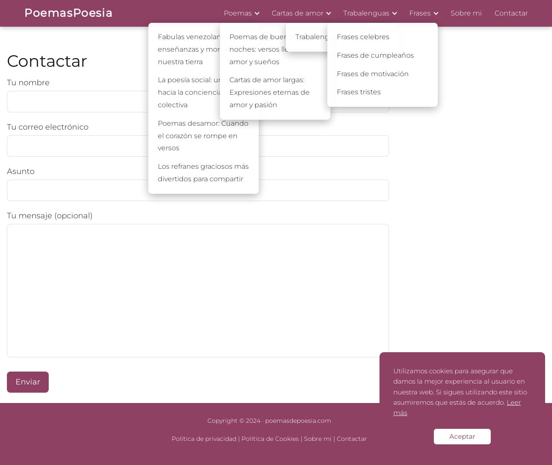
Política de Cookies (270, 439)
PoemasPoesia (68, 12)
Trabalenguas (366, 13)
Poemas (238, 13)
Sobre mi (466, 13)
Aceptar (462, 436)
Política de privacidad (204, 439)
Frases (420, 13)
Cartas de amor (297, 13)
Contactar (511, 13)
